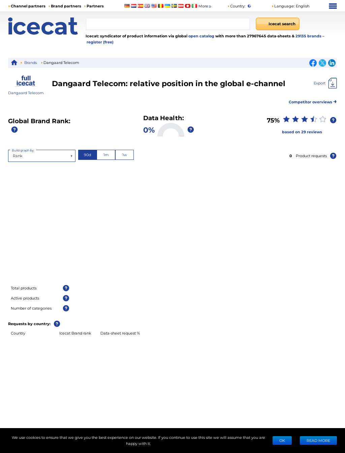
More (205, 6)
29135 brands (308, 36)
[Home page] (47, 26)
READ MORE (318, 440)
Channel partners (28, 6)
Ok (282, 440)
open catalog (200, 36)
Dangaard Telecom (26, 93)
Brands (30, 62)
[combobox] (168, 24)
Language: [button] (283, 6)
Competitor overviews (313, 101)
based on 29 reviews (302, 132)
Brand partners (66, 6)
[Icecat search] (278, 24)
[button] (290, 6)
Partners (95, 6)
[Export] (325, 83)
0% (149, 129)
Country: (236, 6)
